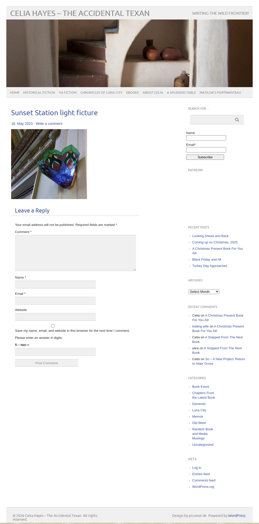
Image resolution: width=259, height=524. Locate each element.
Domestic (199, 404)
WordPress (236, 516)
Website (21, 310)
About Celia (153, 92)
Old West (199, 423)
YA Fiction (68, 92)
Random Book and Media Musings (202, 433)
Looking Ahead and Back (210, 236)
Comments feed (203, 480)
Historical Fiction (39, 92)
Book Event (200, 387)
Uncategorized (202, 445)
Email (20, 294)
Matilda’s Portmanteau (220, 92)
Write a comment (49, 124)
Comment (23, 232)
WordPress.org (203, 487)
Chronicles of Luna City (101, 92)
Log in (196, 468)
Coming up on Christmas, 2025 (215, 242)
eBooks (132, 92)
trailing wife (200, 326)
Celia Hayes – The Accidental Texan (80, 13)
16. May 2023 (22, 124)
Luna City (199, 410)
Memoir (197, 416)
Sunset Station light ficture (54, 113)
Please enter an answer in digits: (38, 338)
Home (14, 92)
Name (20, 277)
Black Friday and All (206, 259)
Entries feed (201, 474)
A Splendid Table (181, 92)
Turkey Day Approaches (209, 266)
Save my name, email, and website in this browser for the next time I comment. (72, 331)
